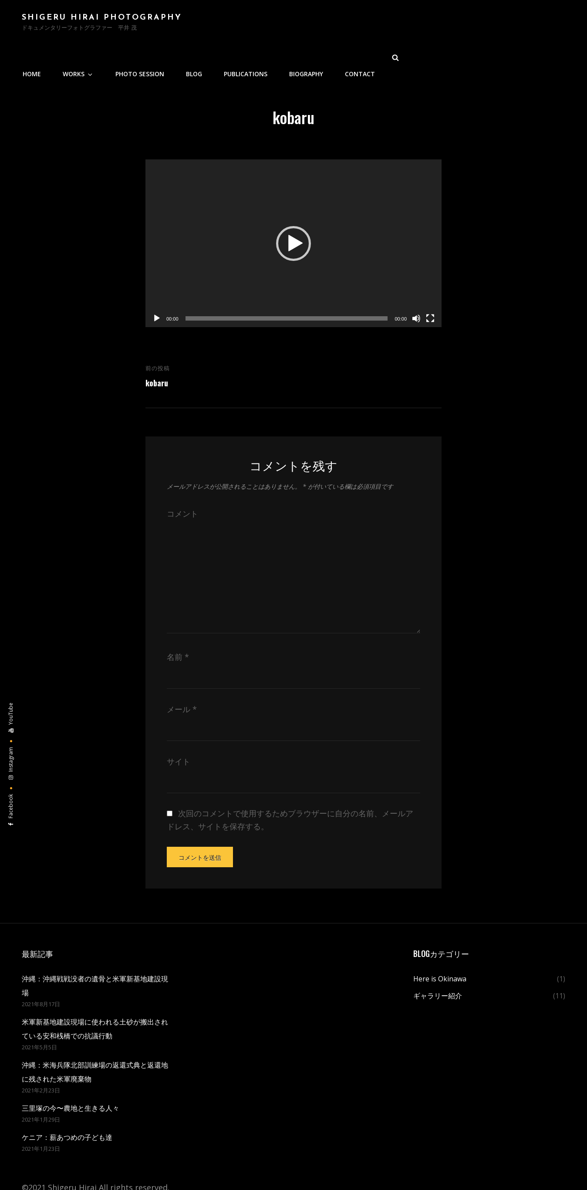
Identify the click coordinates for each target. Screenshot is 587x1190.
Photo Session (317, 24)
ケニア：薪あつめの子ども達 (67, 1104)
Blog (369, 24)
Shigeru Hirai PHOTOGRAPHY (102, 19)
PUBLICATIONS (418, 24)
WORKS (259, 24)
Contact (528, 24)
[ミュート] (416, 285)
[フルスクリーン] (430, 285)
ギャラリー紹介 (437, 963)
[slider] (287, 286)
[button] (293, 210)
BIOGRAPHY (477, 24)
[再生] (156, 285)
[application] (293, 210)
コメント (182, 481)
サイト (178, 728)
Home (215, 24)
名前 (178, 624)
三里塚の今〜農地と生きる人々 (70, 1075)
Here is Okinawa (439, 946)
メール (182, 676)
